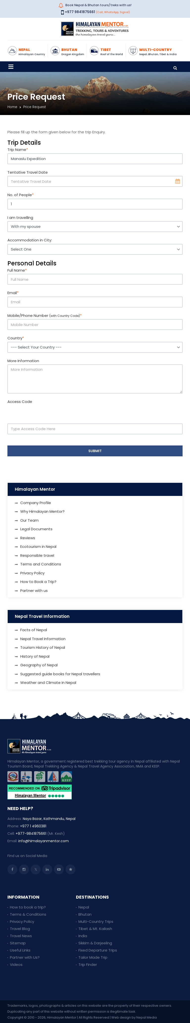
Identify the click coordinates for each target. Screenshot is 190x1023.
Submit (95, 450)
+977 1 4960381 (33, 826)
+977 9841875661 (80, 11)
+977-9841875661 (31, 833)
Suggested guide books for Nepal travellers (60, 673)
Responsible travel (37, 555)
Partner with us (34, 590)
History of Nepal (34, 656)
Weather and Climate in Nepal (48, 682)
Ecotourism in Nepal (38, 546)
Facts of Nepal (33, 629)
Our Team (29, 520)
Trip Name (17, 149)
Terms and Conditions (40, 564)
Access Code (19, 401)
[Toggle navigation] (11, 66)
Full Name (17, 270)
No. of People (20, 194)
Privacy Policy (32, 573)
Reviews (27, 537)
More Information (23, 360)
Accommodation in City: (29, 240)
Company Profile (35, 502)
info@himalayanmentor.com (43, 840)
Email (13, 292)
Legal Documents (36, 529)
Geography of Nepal (39, 665)
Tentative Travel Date (27, 172)
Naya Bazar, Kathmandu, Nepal (49, 818)
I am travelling (20, 217)
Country (15, 338)
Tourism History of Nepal (42, 647)
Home (12, 107)
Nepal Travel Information (43, 638)
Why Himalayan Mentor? (42, 511)
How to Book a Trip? (38, 581)
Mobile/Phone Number (44, 315)
